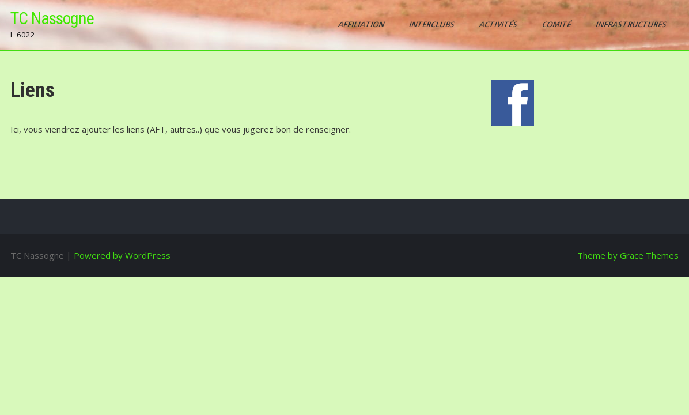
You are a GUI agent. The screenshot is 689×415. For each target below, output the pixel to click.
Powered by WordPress (122, 255)
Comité (557, 24)
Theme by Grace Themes (628, 255)
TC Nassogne (52, 18)
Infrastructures (632, 24)
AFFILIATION (362, 24)
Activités (499, 24)
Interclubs (432, 24)
